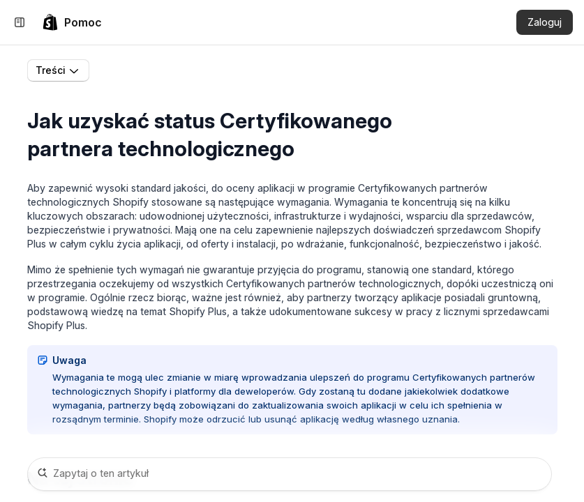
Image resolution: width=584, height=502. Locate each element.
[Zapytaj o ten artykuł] (289, 474)
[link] (72, 22)
